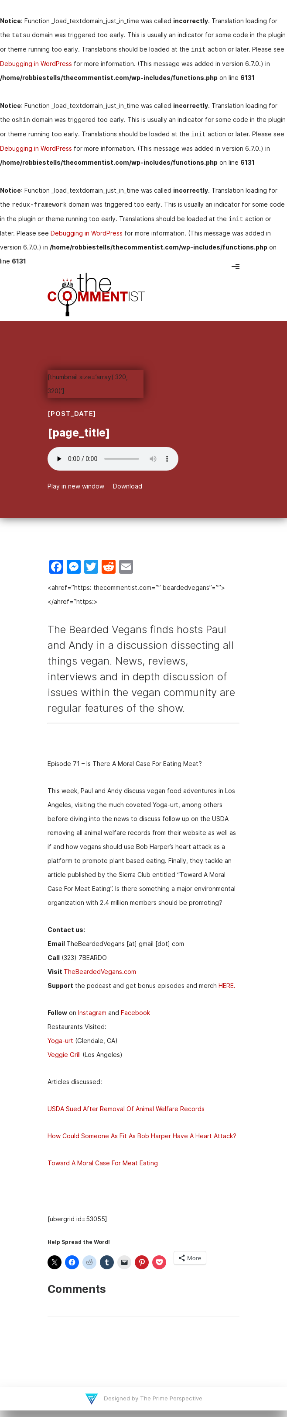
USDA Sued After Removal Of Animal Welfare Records (126, 1108)
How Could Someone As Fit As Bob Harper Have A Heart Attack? (142, 1136)
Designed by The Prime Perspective (152, 1398)
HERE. (227, 985)
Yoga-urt (60, 1040)
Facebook (135, 1012)
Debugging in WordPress (36, 63)
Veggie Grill (64, 1054)
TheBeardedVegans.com (100, 971)
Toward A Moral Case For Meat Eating (103, 1163)
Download (127, 486)
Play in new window (76, 486)
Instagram (92, 1012)
